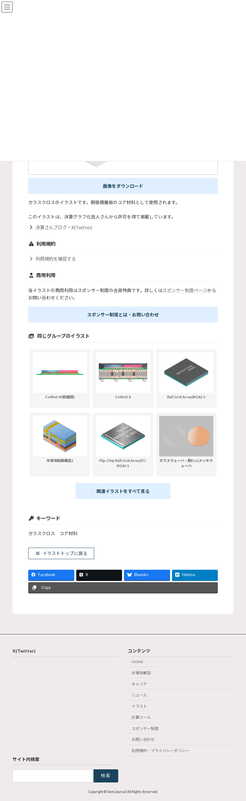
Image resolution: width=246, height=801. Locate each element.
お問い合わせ (143, 739)
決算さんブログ (51, 227)
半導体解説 (141, 672)
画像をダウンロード (123, 186)
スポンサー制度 (145, 728)
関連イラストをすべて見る (123, 491)
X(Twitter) (81, 227)
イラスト (139, 706)
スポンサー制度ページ (184, 290)
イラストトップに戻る (61, 553)
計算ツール (141, 717)
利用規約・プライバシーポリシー (160, 750)
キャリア (139, 683)
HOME (138, 661)
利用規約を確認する (52, 258)
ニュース (139, 695)
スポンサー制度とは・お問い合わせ (123, 314)
